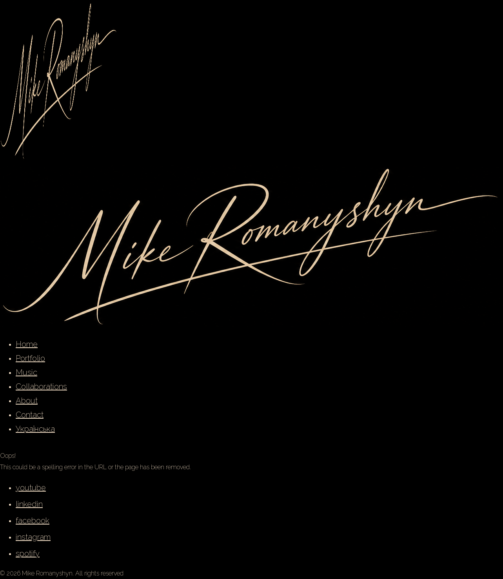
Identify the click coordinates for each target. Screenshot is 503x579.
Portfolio (30, 358)
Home (27, 344)
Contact (30, 414)
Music (26, 372)
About (27, 400)
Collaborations (41, 386)
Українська (35, 429)
